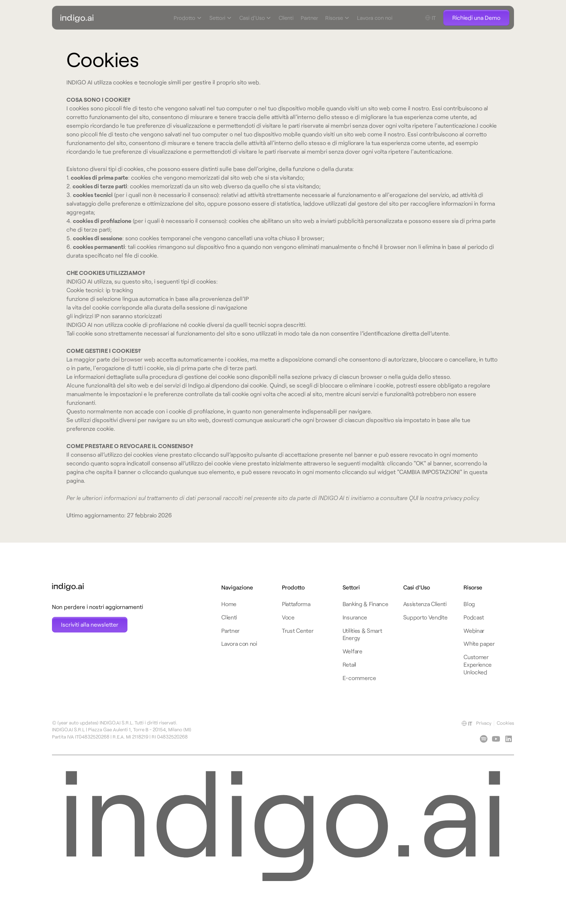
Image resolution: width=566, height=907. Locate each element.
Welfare (352, 651)
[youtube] (496, 739)
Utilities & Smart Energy (362, 634)
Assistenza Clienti (425, 603)
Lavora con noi (374, 17)
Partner (309, 17)
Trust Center (297, 630)
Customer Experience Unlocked (477, 664)
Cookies (505, 723)
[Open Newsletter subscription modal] (89, 624)
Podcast (473, 617)
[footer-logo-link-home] (97, 587)
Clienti (286, 17)
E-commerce (359, 677)
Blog (469, 603)
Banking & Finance (365, 603)
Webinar (473, 630)
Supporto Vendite (425, 617)
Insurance (355, 617)
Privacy (483, 723)
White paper (479, 643)
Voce (288, 617)
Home (228, 603)
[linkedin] (483, 739)
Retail (349, 664)
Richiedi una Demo (476, 17)
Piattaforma (296, 603)
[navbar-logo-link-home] (127, 18)
